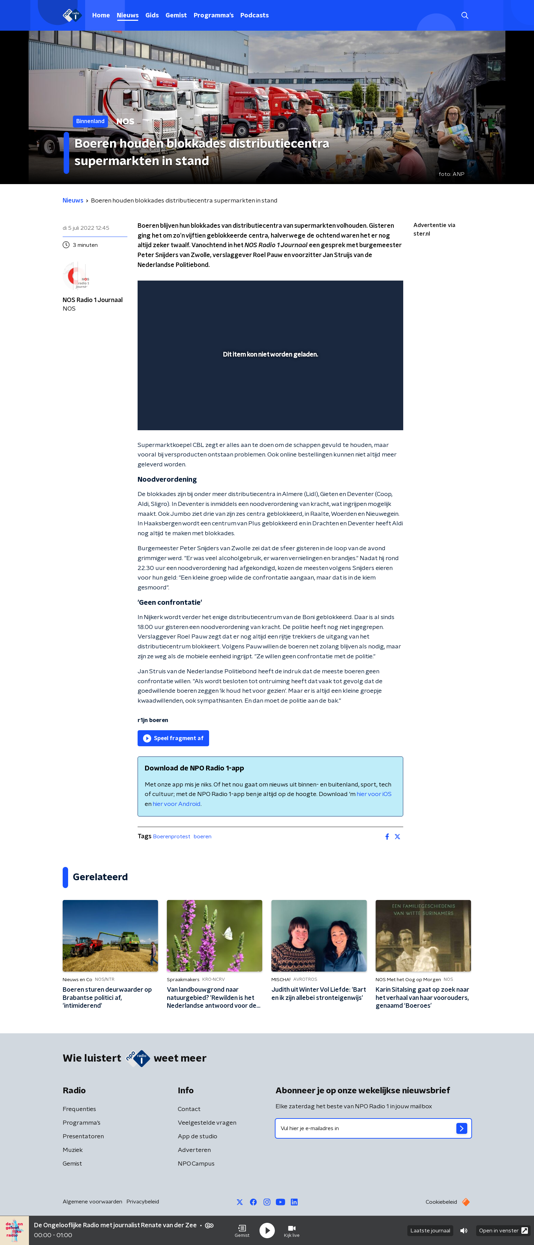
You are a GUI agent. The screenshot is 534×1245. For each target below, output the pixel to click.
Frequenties (79, 1109)
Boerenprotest (171, 836)
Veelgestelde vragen (207, 1123)
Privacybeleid (142, 1201)
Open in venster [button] (503, 1230)
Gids (152, 16)
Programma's (214, 16)
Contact (189, 1109)
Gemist (176, 16)
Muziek (73, 1150)
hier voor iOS (374, 794)
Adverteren (194, 1150)
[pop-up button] (372, 415)
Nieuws (128, 16)
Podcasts (254, 16)
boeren (202, 836)
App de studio (197, 1137)
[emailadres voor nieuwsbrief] (373, 1128)
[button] (242, 1231)
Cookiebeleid (441, 1202)
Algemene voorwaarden (92, 1201)
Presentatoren (83, 1137)
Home (101, 16)
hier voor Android (177, 804)
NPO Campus (196, 1164)
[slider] (270, 397)
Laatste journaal (430, 1230)
